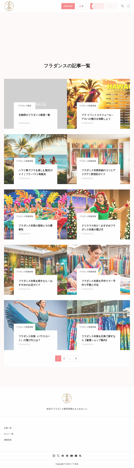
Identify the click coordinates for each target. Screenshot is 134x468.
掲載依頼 (8, 440)
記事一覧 (8, 428)
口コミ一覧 (8, 434)
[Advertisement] (67, 32)
